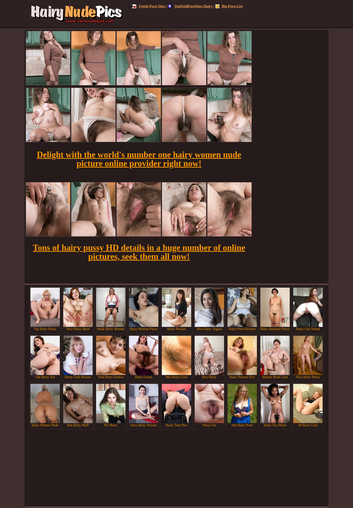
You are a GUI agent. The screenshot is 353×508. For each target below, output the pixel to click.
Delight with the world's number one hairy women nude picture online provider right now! (139, 159)
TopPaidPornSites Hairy (190, 6)
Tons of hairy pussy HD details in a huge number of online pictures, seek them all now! (139, 252)
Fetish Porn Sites (148, 6)
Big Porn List (229, 6)
